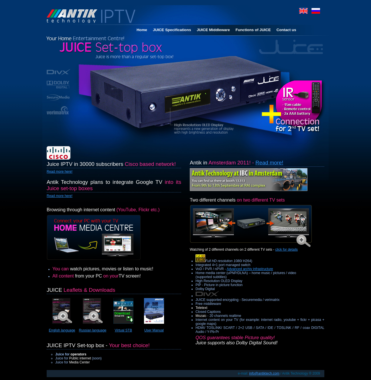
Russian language (92, 330)
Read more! (269, 163)
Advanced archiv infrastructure (250, 269)
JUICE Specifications (172, 30)
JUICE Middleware (213, 30)
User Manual (154, 330)
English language (62, 330)
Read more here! (59, 172)
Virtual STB (123, 330)
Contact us (286, 30)
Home (142, 30)
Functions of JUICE (253, 30)
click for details (286, 250)
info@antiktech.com (264, 373)
